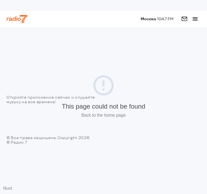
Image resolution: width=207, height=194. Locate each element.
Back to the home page (103, 115)
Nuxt (7, 188)
